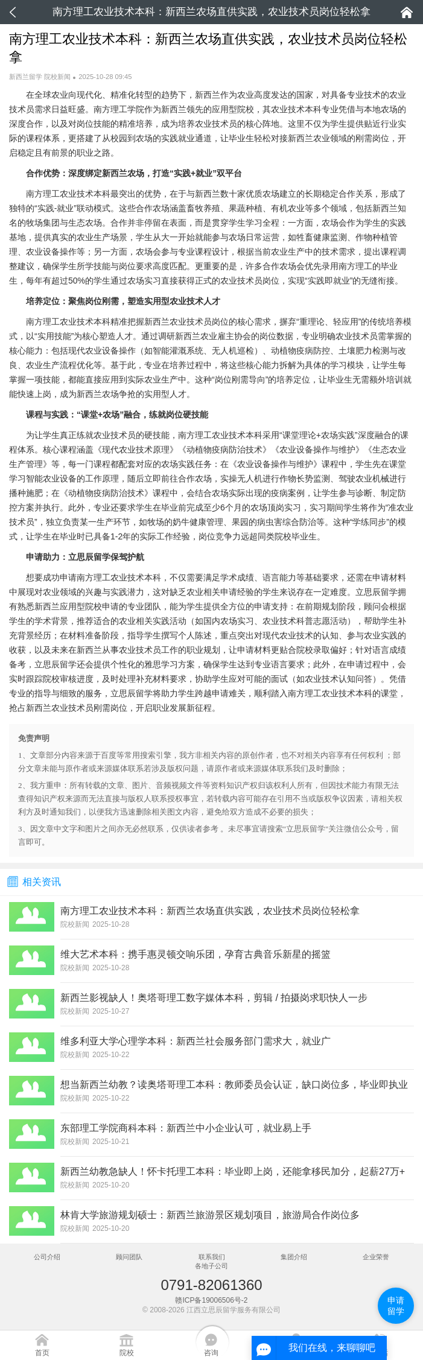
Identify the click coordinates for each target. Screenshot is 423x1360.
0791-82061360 (211, 1285)
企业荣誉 (376, 1256)
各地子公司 (211, 1265)
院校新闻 (57, 76)
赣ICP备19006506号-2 (211, 1300)
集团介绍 (294, 1256)
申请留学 (395, 1305)
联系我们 (212, 1256)
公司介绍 (47, 1256)
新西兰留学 (25, 76)
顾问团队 (129, 1256)
